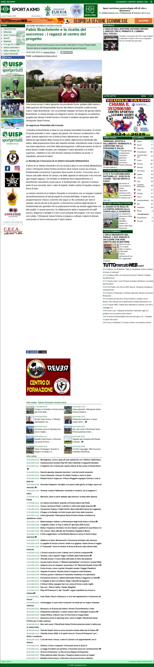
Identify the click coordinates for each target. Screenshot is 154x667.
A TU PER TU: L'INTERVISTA (116, 171)
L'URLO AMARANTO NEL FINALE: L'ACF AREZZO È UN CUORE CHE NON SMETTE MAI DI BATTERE (116, 238)
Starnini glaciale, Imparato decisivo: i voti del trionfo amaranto (66, 472)
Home (4, 25)
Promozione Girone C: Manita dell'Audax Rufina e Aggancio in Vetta (69, 578)
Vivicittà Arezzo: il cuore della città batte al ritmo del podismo (66, 559)
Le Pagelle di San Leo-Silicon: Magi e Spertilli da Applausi (64, 581)
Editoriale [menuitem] (6, 32)
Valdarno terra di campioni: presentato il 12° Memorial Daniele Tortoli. (69, 565)
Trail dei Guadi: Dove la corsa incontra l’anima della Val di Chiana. (68, 630)
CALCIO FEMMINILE (112, 231)
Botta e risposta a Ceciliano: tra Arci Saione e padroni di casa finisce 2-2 (70, 528)
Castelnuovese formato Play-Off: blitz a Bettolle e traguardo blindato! (69, 463)
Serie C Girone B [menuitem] (9, 35)
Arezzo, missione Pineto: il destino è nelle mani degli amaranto (67, 506)
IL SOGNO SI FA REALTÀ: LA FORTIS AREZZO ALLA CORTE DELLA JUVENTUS (116, 209)
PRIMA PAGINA (110, 138)
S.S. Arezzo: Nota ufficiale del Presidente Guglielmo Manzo (65, 531)
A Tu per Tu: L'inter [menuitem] (10, 44)
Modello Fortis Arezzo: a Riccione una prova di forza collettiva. (66, 658)
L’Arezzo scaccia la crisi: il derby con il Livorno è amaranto (65, 553)
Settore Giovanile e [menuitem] (10, 48)
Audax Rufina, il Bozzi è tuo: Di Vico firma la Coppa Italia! (64, 615)
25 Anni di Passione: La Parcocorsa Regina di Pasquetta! (64, 652)
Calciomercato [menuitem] (8, 29)
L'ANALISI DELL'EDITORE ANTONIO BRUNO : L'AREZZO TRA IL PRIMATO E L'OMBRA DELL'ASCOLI (126, 31)
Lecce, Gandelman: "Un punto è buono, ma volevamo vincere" (129, 322)
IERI (150, 96)
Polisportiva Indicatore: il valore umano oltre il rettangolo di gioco (68, 612)
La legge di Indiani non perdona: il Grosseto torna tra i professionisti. (69, 649)
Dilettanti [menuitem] (6, 41)
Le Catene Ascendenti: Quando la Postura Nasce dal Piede (65, 503)
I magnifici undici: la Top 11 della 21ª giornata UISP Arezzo (65, 525)
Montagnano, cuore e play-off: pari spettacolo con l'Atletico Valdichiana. (70, 460)
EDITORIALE (109, 25)
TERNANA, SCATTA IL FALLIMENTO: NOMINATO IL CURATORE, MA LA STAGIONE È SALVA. (117, 145)
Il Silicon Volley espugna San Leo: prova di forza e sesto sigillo (67, 584)
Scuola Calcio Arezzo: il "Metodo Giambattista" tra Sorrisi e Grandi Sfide (71, 562)
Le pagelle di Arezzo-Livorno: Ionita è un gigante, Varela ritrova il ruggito (71, 543)
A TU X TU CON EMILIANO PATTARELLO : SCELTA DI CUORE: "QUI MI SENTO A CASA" (116, 177)
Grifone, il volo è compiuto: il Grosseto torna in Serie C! (63, 646)
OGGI (143, 96)
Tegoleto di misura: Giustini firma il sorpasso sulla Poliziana (65, 571)
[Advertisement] (128, 73)
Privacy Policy (148, 661)
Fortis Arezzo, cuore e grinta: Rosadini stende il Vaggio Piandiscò (68, 568)
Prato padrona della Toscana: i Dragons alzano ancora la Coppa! (67, 655)
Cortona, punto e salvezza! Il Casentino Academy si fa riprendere (67, 575)
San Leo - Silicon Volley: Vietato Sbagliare (58, 587)
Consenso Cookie (135, 661)
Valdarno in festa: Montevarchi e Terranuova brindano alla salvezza (68, 540)
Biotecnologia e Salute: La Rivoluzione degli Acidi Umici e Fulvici (67, 522)
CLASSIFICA (139, 138)
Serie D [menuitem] (5, 38)
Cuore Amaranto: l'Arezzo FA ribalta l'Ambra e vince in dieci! (65, 475)
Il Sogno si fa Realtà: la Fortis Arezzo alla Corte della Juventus (66, 512)
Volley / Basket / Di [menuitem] (10, 51)
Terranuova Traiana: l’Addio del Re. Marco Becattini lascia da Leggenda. (70, 509)
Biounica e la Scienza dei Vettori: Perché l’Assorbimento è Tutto (67, 609)
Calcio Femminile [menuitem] (9, 54)
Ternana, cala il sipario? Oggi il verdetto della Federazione (64, 556)
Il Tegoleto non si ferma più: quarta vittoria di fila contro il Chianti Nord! (70, 466)
